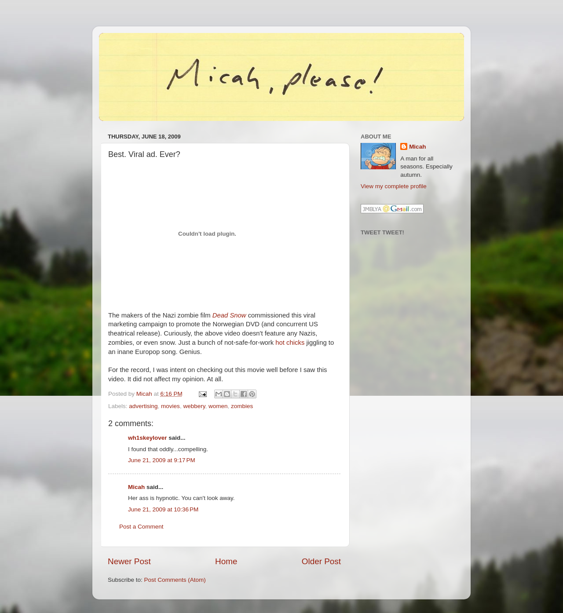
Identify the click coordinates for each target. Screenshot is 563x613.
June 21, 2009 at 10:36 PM (163, 509)
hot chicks (289, 342)
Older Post (321, 561)
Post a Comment (141, 526)
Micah (136, 487)
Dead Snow (229, 315)
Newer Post (129, 561)
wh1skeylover (147, 437)
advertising (143, 406)
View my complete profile (394, 186)
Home (226, 561)
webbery (194, 406)
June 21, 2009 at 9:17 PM (161, 460)
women (218, 406)
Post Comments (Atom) (175, 580)
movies (170, 406)
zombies (242, 406)
